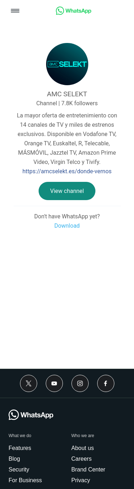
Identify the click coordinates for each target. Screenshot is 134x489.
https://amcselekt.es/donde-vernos (67, 171)
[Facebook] (105, 383)
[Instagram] (80, 383)
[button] (15, 11)
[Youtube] (54, 383)
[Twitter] (28, 383)
